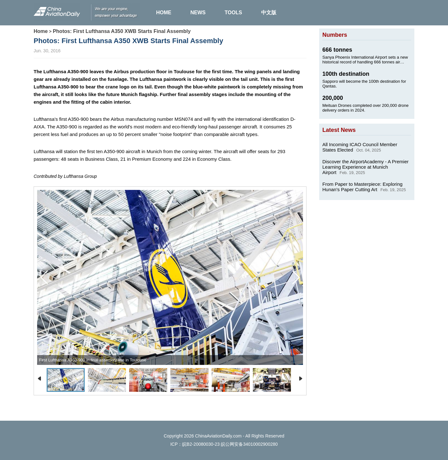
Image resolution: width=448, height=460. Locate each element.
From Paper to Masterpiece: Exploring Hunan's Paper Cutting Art (362, 186)
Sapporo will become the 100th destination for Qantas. (364, 83)
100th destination (345, 74)
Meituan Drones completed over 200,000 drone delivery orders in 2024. (365, 108)
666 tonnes (337, 50)
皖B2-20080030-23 (201, 444)
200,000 (332, 98)
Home (41, 31)
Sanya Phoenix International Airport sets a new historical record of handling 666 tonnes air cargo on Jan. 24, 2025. (365, 59)
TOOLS (233, 12)
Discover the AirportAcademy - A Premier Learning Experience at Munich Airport (365, 167)
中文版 (268, 12)
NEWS (198, 12)
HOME (163, 12)
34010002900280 (260, 444)
